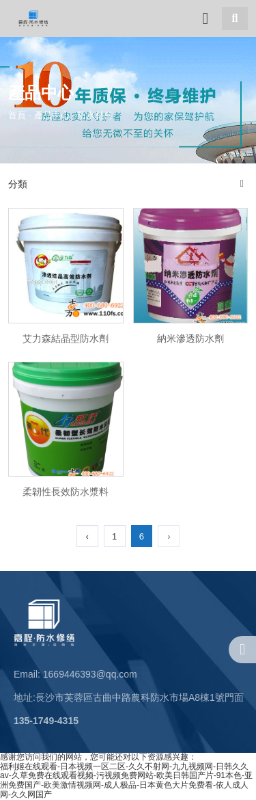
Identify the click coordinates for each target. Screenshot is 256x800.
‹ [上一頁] (86, 536)
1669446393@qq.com (90, 674)
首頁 (18, 114)
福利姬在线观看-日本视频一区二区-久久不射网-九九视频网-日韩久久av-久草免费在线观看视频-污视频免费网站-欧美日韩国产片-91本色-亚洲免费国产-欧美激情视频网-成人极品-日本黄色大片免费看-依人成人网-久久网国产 (126, 780)
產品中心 (52, 114)
